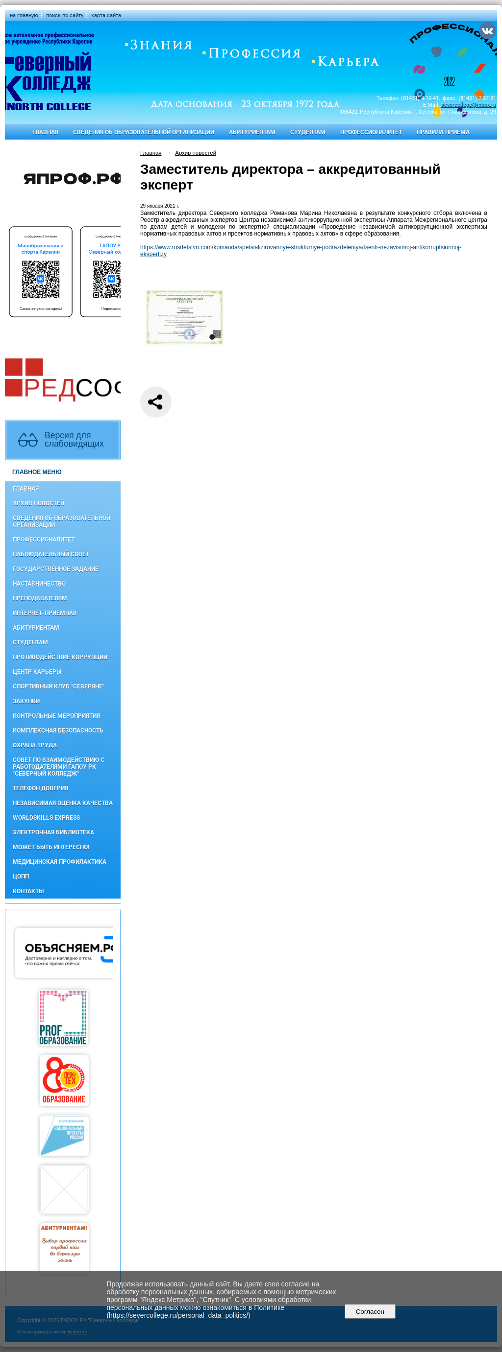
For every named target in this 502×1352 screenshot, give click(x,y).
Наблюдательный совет (51, 554)
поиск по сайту (64, 15)
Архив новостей (38, 503)
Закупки (26, 701)
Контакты (28, 891)
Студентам (308, 132)
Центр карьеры (37, 671)
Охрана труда (35, 745)
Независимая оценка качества (63, 803)
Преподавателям (40, 598)
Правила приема (443, 132)
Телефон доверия (40, 788)
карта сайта (106, 15)
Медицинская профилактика (59, 861)
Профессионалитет (371, 132)
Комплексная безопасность (58, 730)
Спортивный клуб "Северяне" (58, 686)
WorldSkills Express (46, 817)
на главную (24, 15)
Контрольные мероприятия (56, 715)
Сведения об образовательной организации (143, 132)
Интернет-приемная (44, 613)
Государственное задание (56, 569)
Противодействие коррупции (60, 657)
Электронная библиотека (53, 832)
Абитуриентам (252, 132)
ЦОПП (21, 876)
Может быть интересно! (51, 847)
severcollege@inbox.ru (468, 105)
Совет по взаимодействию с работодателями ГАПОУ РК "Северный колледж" (58, 767)
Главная (45, 132)
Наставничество (39, 583)
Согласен (370, 1311)
